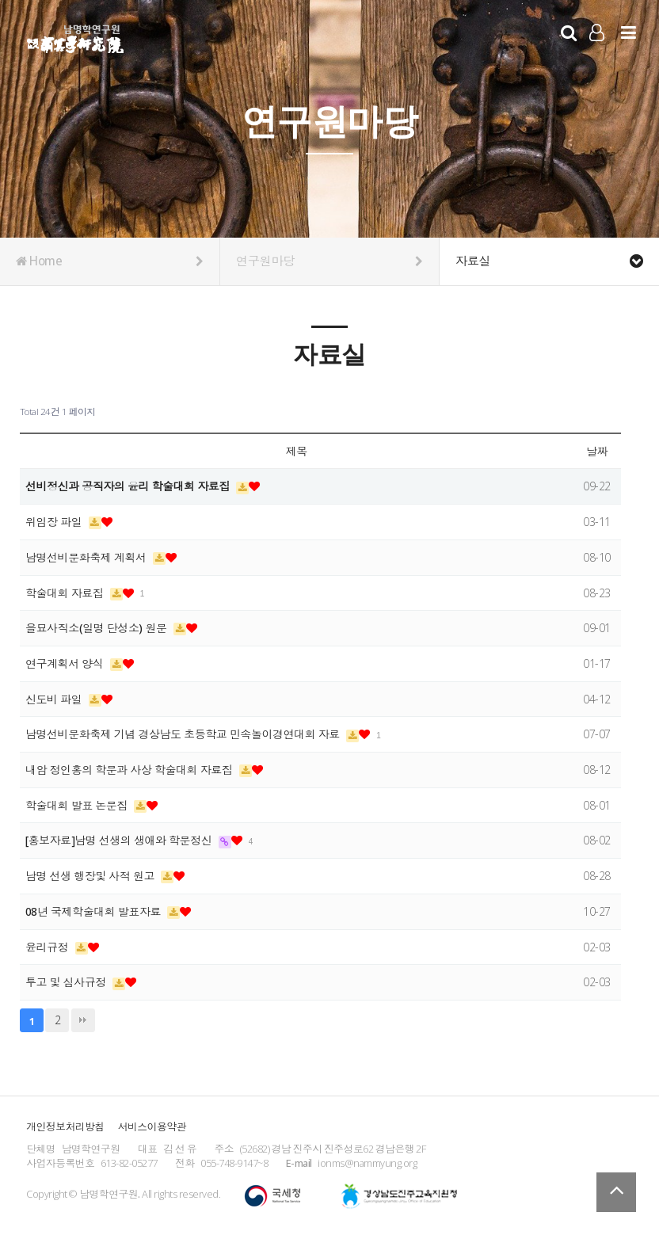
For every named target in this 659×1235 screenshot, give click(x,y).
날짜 (597, 451)
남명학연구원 (75, 36)
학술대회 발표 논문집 (78, 805)
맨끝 (83, 1020)
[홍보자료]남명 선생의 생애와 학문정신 (120, 840)
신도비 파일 (55, 699)
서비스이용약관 (152, 1126)
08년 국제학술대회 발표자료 (94, 911)
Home (110, 261)
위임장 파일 (55, 521)
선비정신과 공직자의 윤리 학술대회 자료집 (129, 486)
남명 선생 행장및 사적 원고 (91, 875)
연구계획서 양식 (65, 663)
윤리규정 (48, 947)
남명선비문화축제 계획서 (87, 557)
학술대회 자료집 (65, 592)
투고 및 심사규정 (67, 981)
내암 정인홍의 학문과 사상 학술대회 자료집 (130, 769)
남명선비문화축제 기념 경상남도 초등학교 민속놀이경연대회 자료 (184, 733)
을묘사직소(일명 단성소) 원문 (97, 627)
